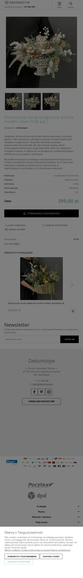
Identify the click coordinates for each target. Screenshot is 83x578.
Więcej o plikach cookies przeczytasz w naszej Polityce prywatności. (38, 550)
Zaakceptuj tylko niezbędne (22, 556)
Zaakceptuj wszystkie (19, 562)
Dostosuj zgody (51, 556)
